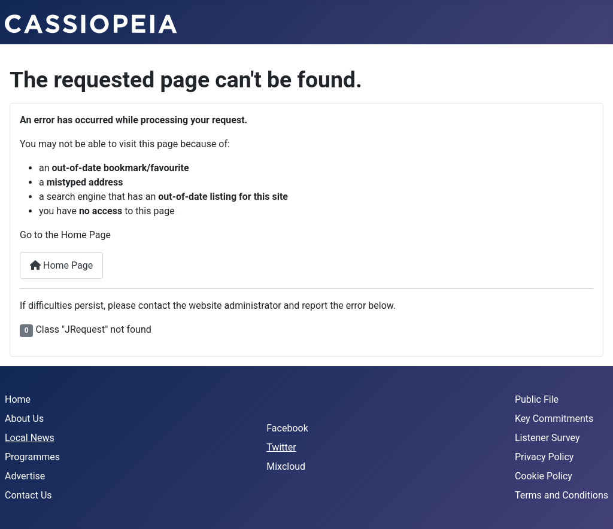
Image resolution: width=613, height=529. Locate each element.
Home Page (61, 265)
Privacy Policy (544, 457)
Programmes (32, 457)
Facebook (287, 428)
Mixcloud (285, 466)
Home (18, 399)
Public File (537, 399)
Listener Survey (547, 437)
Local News (29, 437)
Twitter (281, 447)
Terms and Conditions (561, 495)
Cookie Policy (543, 476)
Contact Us (28, 495)
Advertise (25, 476)
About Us (24, 418)
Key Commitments (554, 418)
